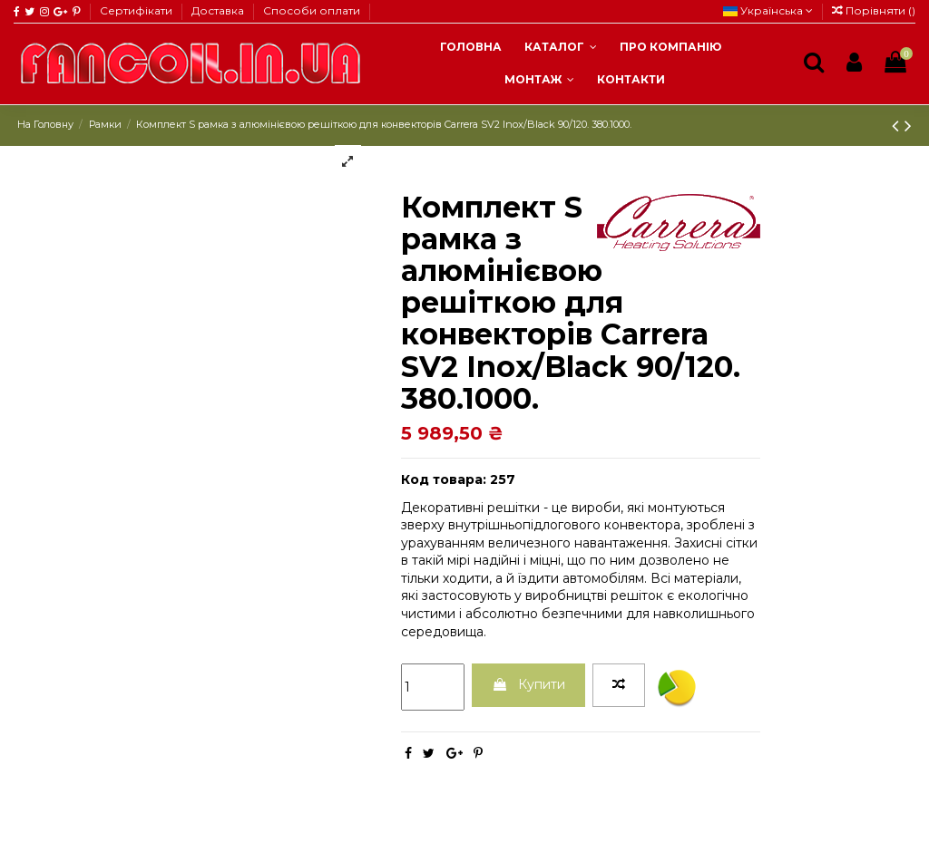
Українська (768, 10)
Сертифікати (137, 10)
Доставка (219, 10)
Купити (528, 684)
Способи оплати (311, 10)
